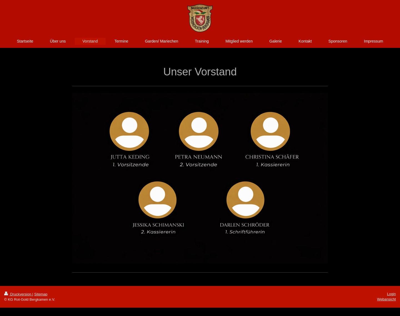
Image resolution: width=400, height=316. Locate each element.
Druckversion (18, 294)
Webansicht (386, 299)
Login (391, 294)
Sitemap (41, 294)
